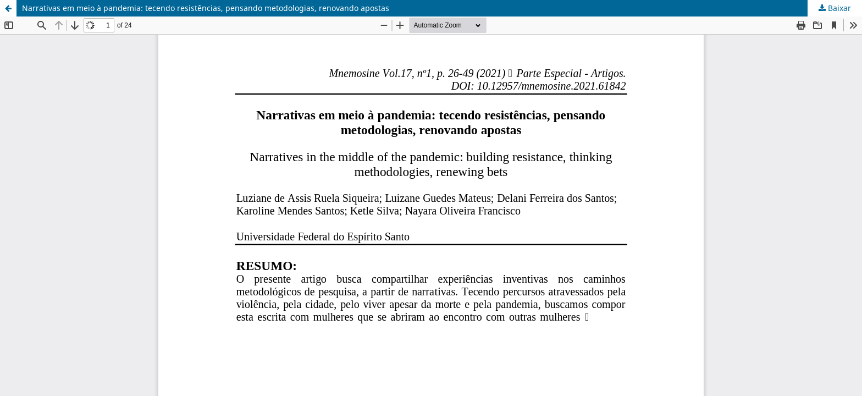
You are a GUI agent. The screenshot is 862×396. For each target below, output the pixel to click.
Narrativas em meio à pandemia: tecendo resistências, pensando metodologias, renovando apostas (205, 8)
